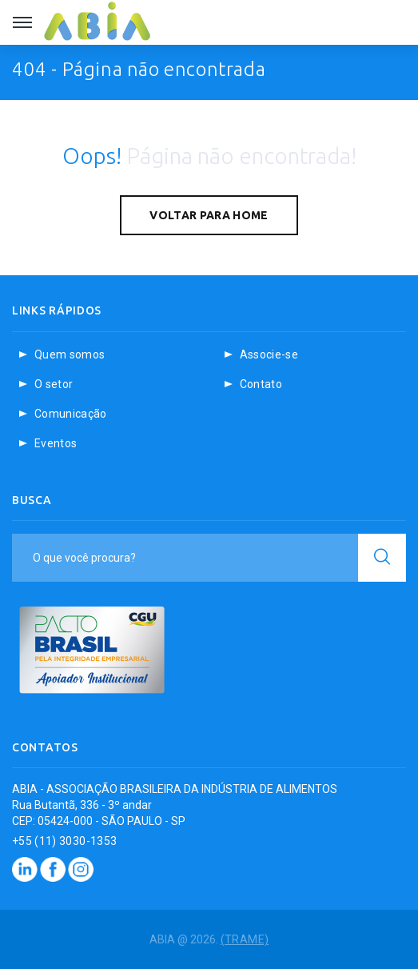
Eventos (55, 443)
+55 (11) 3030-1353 (64, 841)
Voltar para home (209, 215)
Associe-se (269, 354)
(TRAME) (245, 939)
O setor (53, 384)
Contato (261, 384)
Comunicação (70, 413)
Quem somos (69, 354)
